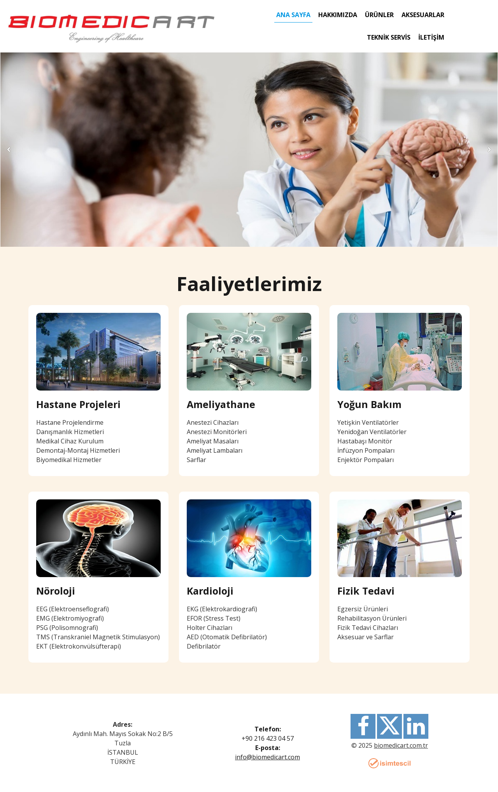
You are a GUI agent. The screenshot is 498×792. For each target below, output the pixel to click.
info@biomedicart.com (267, 757)
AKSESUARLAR (423, 14)
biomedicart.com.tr (401, 745)
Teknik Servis (388, 37)
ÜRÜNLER (379, 14)
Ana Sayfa (293, 14)
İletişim (431, 37)
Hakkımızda (337, 14)
